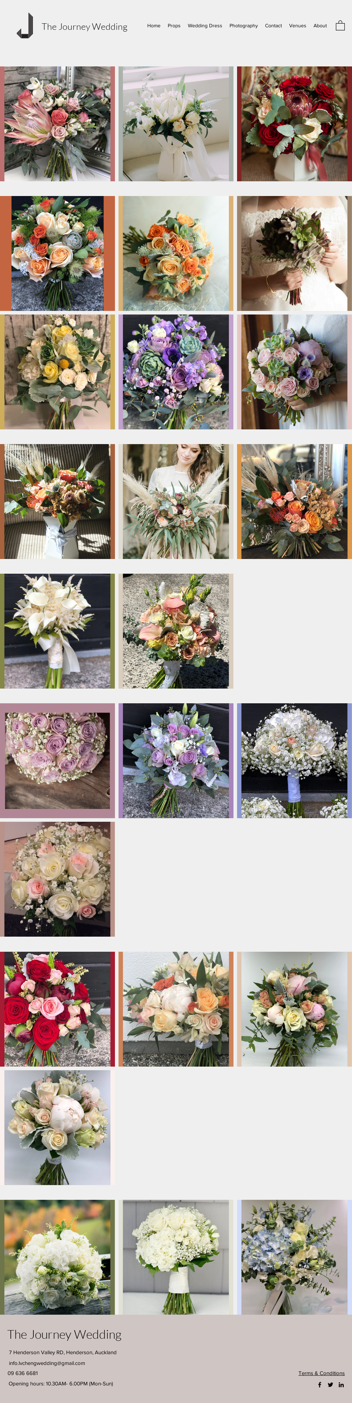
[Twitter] (330, 1384)
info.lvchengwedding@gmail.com (47, 1363)
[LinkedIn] (341, 1384)
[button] (340, 25)
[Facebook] (319, 1384)
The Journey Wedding (85, 26)
